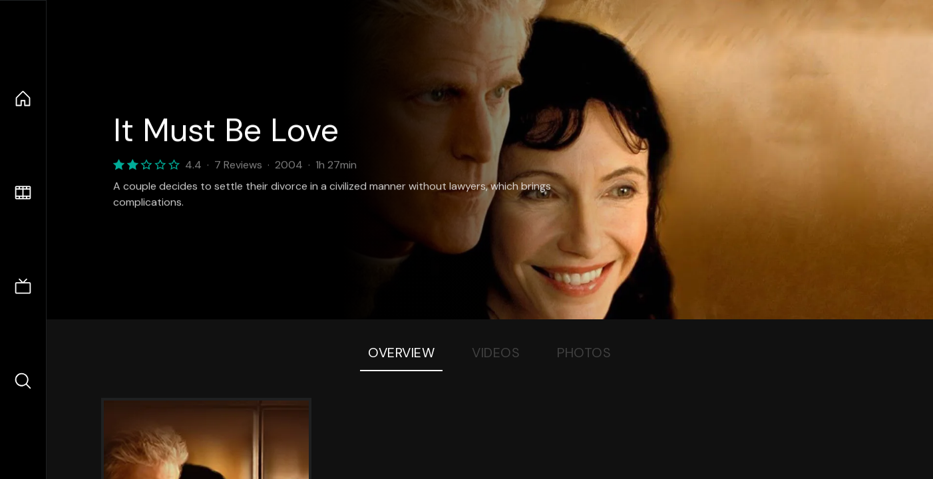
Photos (584, 352)
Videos (496, 352)
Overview (401, 352)
